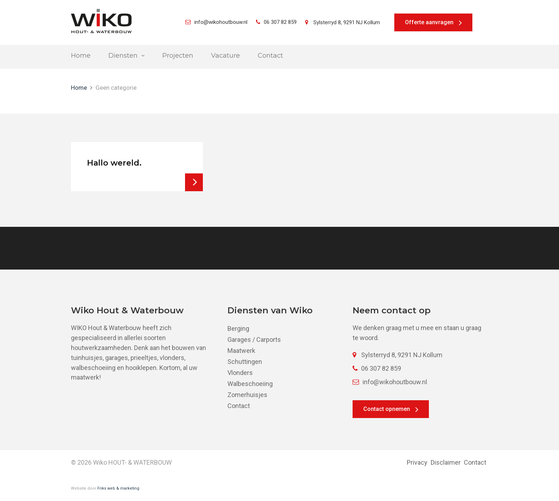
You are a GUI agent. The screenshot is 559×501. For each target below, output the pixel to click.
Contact (270, 55)
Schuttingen (244, 361)
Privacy (417, 462)
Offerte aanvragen (429, 22)
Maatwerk (241, 350)
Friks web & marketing (118, 488)
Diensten (123, 55)
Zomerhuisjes (247, 394)
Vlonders (240, 372)
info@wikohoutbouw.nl (216, 22)
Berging (238, 328)
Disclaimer (446, 462)
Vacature (225, 55)
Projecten (177, 55)
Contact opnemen (386, 409)
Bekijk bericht (194, 182)
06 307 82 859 (276, 22)
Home (81, 55)
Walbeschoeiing (250, 383)
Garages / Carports (254, 339)
